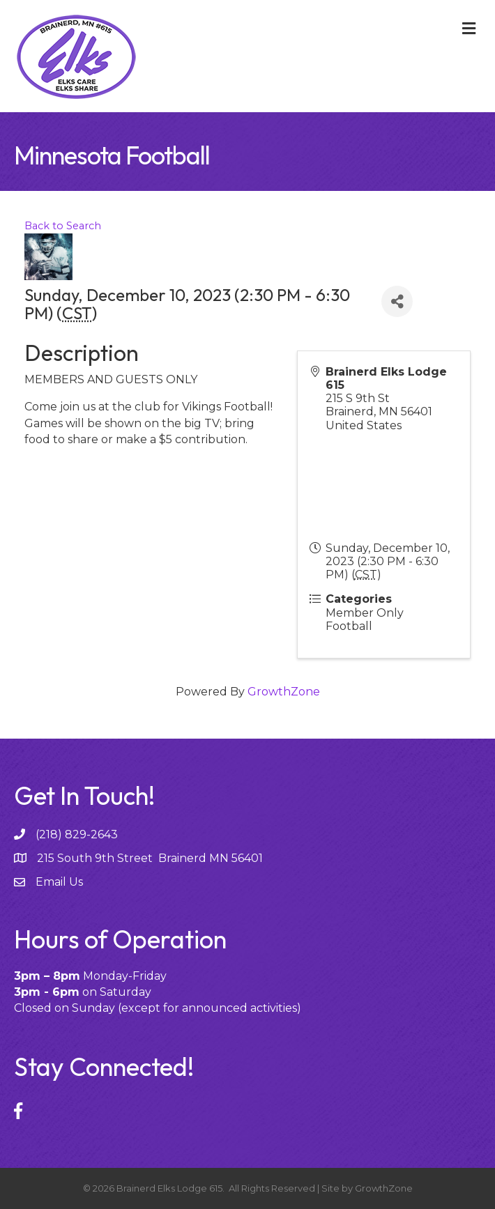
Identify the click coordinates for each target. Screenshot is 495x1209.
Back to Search (62, 226)
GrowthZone (283, 691)
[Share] (397, 301)
